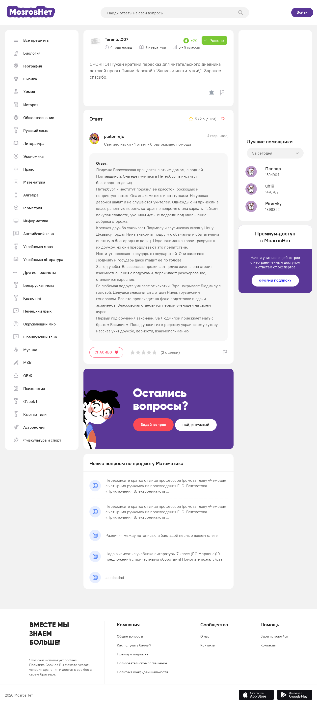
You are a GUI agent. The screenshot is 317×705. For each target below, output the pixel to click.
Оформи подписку (275, 280)
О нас (204, 636)
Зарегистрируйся (274, 636)
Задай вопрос (153, 424)
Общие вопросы (130, 636)
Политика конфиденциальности (142, 672)
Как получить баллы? (134, 645)
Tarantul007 (116, 39)
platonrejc (114, 136)
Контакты (207, 645)
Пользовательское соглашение (142, 663)
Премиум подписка (132, 654)
